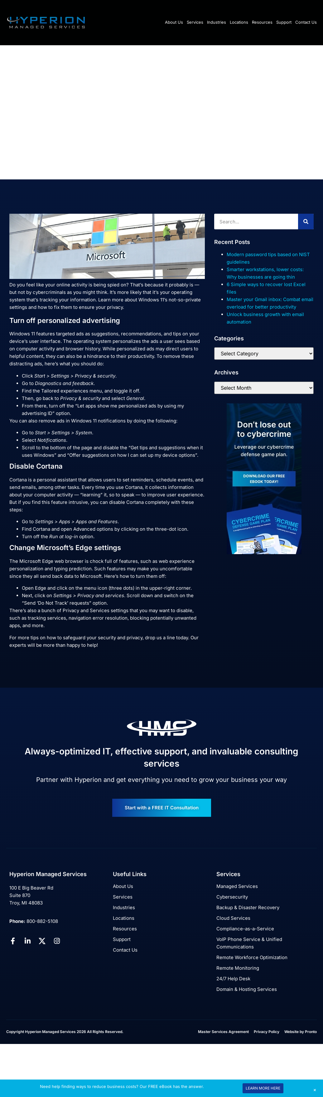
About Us (174, 22)
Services (195, 22)
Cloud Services (233, 918)
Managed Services (237, 886)
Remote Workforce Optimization (251, 957)
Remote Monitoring (237, 968)
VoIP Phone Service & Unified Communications (249, 943)
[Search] (306, 221)
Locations (239, 22)
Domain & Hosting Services (246, 989)
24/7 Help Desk (233, 979)
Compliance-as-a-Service (245, 929)
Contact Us (306, 22)
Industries (216, 22)
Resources (262, 22)
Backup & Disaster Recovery (247, 907)
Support (284, 22)
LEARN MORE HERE (263, 1088)
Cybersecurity (232, 897)
